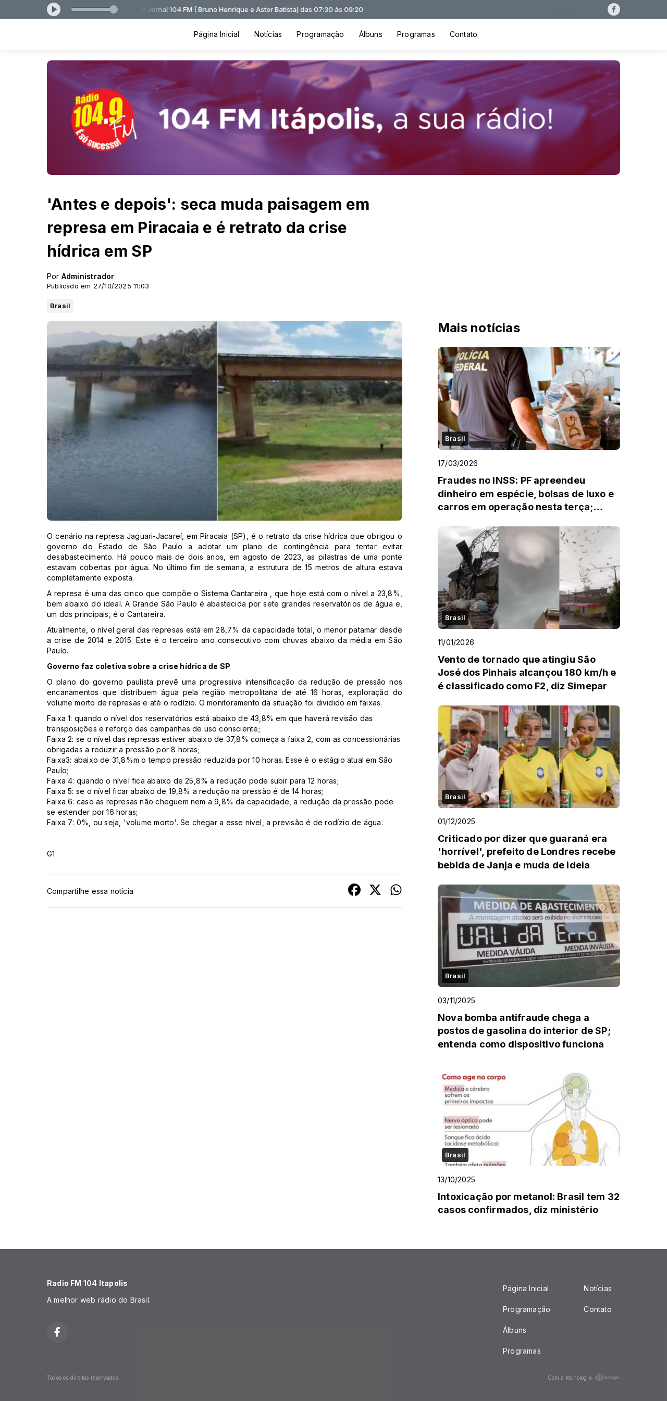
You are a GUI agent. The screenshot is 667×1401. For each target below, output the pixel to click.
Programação (320, 34)
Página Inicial (217, 34)
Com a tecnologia (584, 1377)
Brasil (60, 305)
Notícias (268, 34)
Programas (416, 34)
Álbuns (370, 34)
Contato (463, 34)
